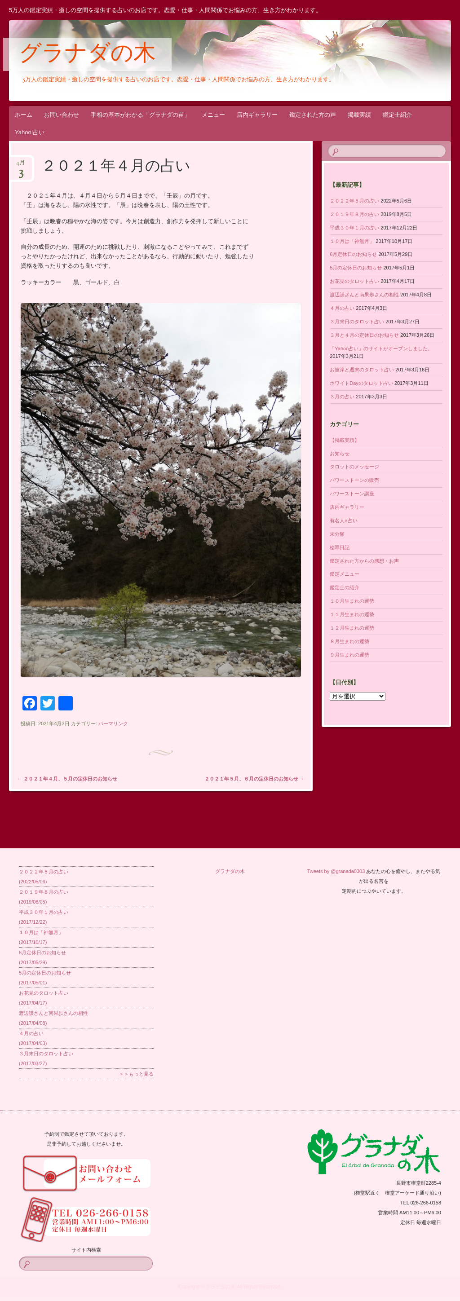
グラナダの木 (87, 55)
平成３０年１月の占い (354, 227)
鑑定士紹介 (397, 114)
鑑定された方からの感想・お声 (364, 561)
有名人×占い (343, 520)
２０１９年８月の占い (354, 214)
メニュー (213, 114)
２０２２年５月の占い (354, 200)
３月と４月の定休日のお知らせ (364, 335)
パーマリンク (113, 723)
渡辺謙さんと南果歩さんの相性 (364, 294)
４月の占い (342, 308)
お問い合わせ (61, 114)
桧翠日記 (339, 547)
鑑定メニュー (344, 574)
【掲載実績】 (344, 440)
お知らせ (339, 453)
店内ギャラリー (257, 114)
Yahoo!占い (29, 132)
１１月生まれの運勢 (352, 614)
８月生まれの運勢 (349, 641)
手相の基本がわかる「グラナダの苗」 (140, 114)
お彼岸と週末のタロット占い (362, 369)
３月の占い (342, 396)
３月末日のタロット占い (357, 321)
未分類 (337, 534)
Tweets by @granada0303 (336, 871)
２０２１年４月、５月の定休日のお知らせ (67, 778)
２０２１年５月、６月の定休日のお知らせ (254, 778)
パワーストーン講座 (352, 493)
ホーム (23, 114)
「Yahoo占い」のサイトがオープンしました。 (381, 348)
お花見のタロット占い (354, 281)
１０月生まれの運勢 (352, 601)
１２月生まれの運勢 (352, 628)
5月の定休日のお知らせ (356, 267)
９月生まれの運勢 (349, 654)
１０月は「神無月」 (352, 241)
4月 (20, 165)
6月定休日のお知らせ (353, 254)
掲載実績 (359, 114)
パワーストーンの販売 (354, 480)
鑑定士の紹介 (344, 587)
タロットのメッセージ (354, 466)
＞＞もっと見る (136, 1073)
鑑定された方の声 (312, 114)
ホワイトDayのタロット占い (361, 383)
